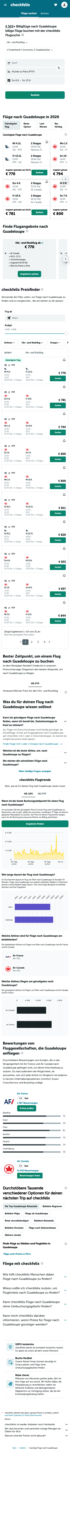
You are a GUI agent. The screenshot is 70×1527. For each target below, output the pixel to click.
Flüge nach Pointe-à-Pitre (17, 1254)
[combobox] (17, 42)
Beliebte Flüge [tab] (12, 1213)
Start (14, 1448)
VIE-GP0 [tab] (28, 793)
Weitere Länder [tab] (13, 1235)
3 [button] (38, 642)
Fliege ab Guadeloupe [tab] (36, 1213)
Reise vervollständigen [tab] (17, 1220)
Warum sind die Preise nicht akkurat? (36, 1436)
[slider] (66, 333)
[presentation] (22, 34)
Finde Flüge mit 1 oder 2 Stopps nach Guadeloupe (33, 744)
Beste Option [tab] (27, 125)
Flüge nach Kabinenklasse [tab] (42, 1228)
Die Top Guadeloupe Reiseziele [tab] (21, 1206)
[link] (29, 274)
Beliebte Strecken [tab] (14, 1228)
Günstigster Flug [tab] (11, 125)
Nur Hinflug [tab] (58, 125)
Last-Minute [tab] (43, 125)
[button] (5, 4)
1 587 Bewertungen (27, 1103)
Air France (22, 1093)
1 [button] (25, 642)
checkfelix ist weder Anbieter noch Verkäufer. (36, 1424)
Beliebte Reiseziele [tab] (44, 1220)
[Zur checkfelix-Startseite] (20, 4)
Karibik (23, 1448)
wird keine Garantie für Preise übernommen (23, 1415)
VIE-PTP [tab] (35, 683)
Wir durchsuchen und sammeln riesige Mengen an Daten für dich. (36, 1430)
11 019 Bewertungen (28, 1170)
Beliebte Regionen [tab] (52, 1206)
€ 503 (9, 26)
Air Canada (23, 1161)
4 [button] (44, 642)
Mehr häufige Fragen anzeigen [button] (35, 771)
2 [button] (31, 642)
